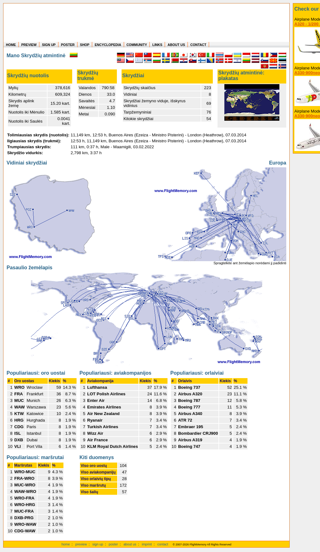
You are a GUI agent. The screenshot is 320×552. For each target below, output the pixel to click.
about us (129, 544)
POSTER (68, 45)
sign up (97, 544)
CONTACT (198, 45)
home (66, 544)
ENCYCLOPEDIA (108, 45)
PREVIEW (29, 45)
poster (113, 544)
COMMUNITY (137, 45)
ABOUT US (176, 45)
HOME (11, 45)
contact (163, 544)
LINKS (157, 45)
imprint (147, 544)
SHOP (84, 45)
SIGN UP (49, 45)
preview (81, 544)
